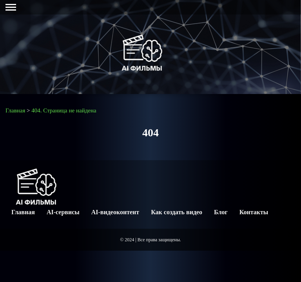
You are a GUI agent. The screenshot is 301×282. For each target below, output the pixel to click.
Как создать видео (176, 212)
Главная (23, 212)
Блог (221, 212)
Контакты (253, 212)
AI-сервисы (63, 212)
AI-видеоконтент (115, 212)
